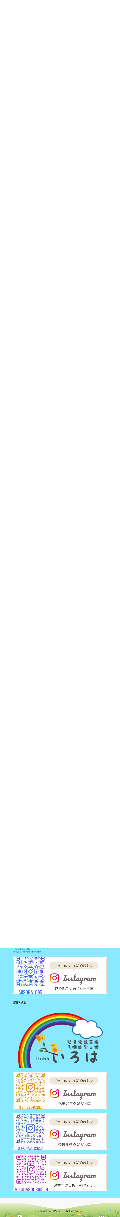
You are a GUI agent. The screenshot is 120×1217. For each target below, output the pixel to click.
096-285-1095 (24, 949)
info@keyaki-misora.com (30, 951)
